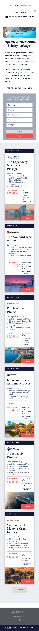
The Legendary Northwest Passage (17, 166)
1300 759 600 (20, 12)
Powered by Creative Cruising (23, 628)
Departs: (25, 191)
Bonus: (25, 200)
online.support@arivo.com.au (21, 17)
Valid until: (26, 195)
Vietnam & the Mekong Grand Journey (17, 529)
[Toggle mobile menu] (35, 11)
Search (19, 136)
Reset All (19, 131)
